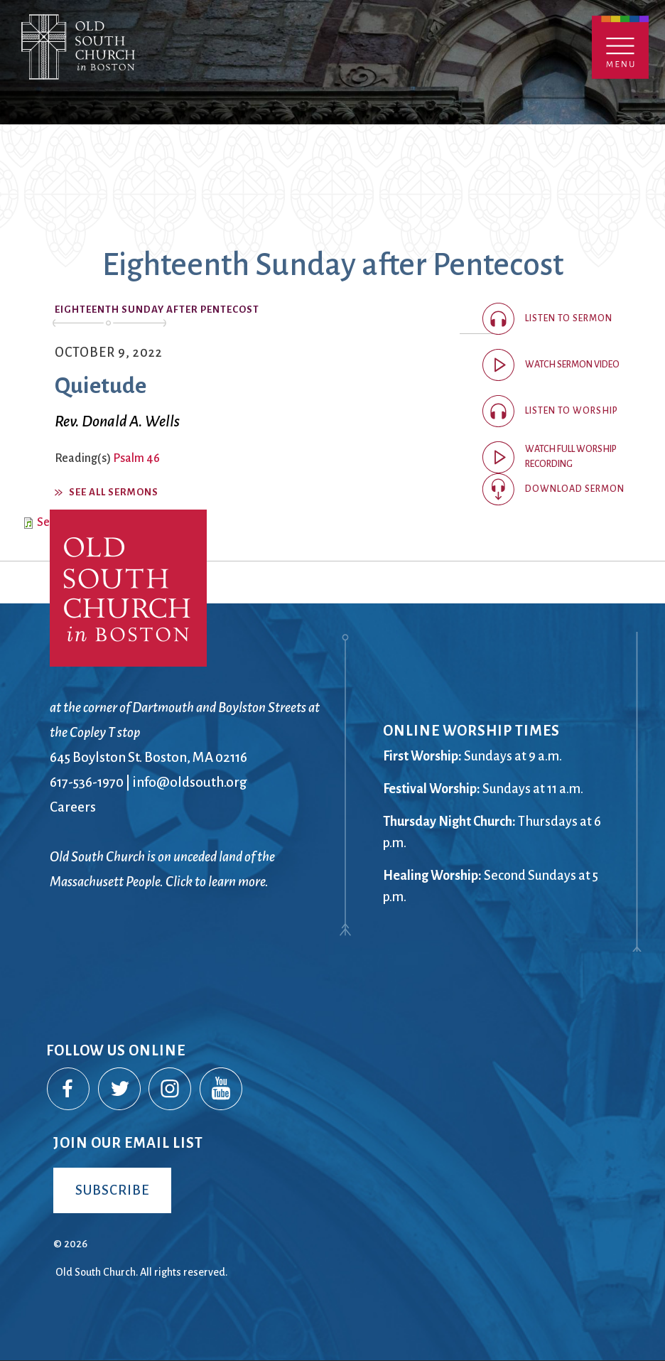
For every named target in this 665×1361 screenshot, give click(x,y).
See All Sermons (113, 492)
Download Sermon (575, 489)
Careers (73, 807)
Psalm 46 (136, 458)
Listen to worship (571, 411)
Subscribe (112, 1190)
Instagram (170, 1089)
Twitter (120, 1089)
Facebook (69, 1089)
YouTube (222, 1089)
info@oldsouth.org (189, 782)
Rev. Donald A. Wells (117, 421)
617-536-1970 (87, 782)
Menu (620, 47)
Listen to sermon (568, 318)
